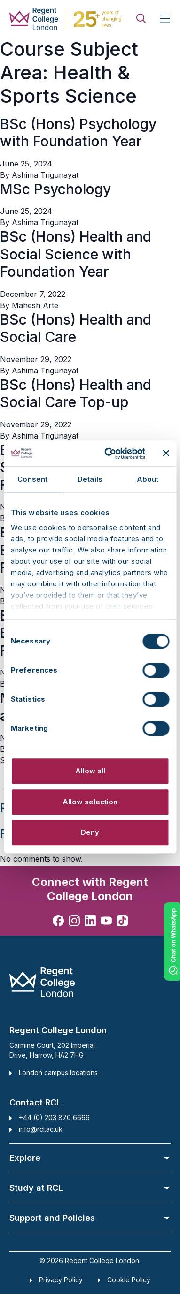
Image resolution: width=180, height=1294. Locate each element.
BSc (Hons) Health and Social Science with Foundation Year (75, 254)
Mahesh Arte (35, 305)
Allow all (90, 770)
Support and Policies (90, 1218)
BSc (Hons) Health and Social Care (75, 328)
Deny (90, 832)
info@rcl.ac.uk (41, 1129)
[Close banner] (166, 453)
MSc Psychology (55, 189)
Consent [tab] (32, 479)
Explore (90, 1158)
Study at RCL (90, 1188)
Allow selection (90, 801)
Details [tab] (90, 479)
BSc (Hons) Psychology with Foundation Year (78, 132)
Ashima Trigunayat (45, 175)
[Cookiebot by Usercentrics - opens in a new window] (108, 453)
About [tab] (148, 479)
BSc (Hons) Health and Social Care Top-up (75, 393)
